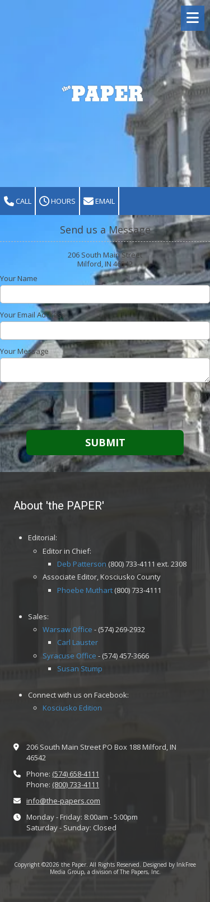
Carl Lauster (77, 642)
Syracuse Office (69, 656)
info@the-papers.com (63, 801)
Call (17, 201)
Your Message (24, 351)
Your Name (19, 278)
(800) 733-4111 (75, 784)
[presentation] (71, 407)
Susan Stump (79, 668)
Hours (57, 201)
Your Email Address (33, 314)
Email (99, 201)
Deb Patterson (81, 564)
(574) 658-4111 (75, 774)
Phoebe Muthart (85, 590)
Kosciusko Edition (72, 708)
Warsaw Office (67, 629)
